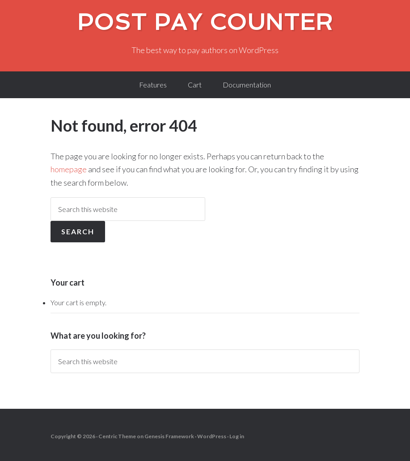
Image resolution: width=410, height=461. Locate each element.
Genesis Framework (169, 436)
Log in (236, 436)
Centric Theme (117, 436)
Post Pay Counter (205, 22)
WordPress (211, 436)
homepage (69, 169)
